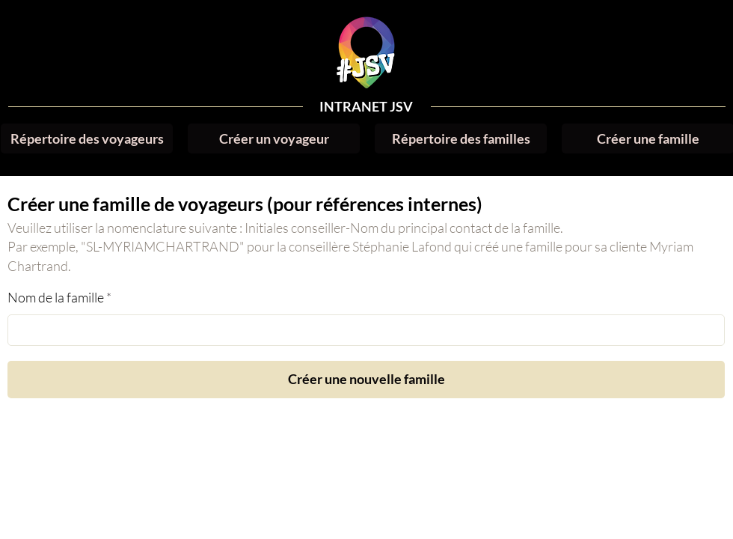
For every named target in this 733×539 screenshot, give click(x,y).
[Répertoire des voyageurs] (87, 138)
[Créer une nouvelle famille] (366, 379)
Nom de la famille (55, 297)
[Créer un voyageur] (274, 138)
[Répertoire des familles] (461, 138)
